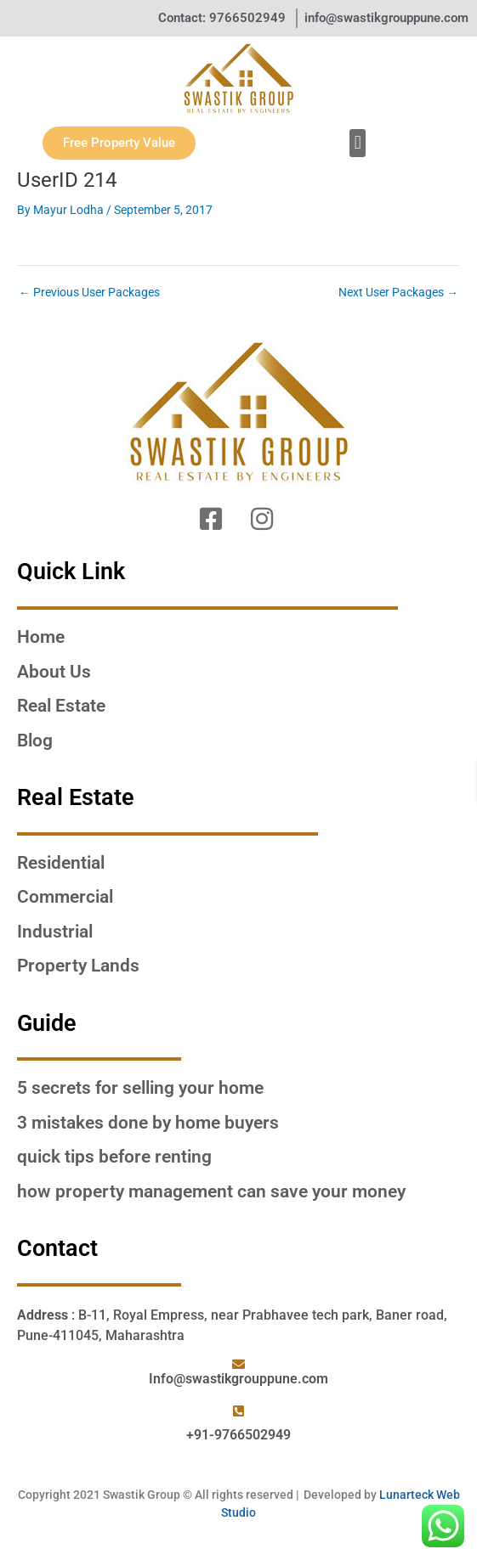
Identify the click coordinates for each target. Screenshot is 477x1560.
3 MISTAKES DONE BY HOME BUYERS (148, 1122)
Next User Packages (398, 293)
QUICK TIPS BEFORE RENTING (114, 1156)
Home (41, 637)
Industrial (55, 931)
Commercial (65, 897)
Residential (61, 863)
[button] (357, 143)
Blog (35, 740)
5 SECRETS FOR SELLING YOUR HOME (140, 1088)
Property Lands (78, 965)
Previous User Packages (89, 293)
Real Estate (61, 706)
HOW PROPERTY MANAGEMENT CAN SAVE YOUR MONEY (211, 1191)
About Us (54, 672)
